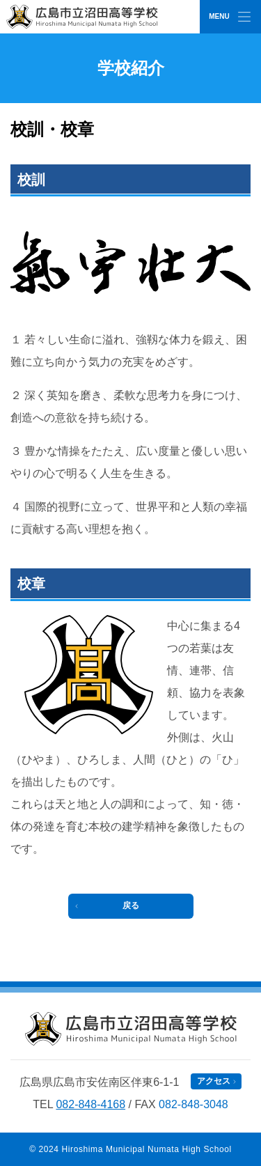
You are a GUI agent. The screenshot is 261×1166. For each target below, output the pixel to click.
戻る (130, 905)
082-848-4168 (90, 1104)
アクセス (213, 1081)
